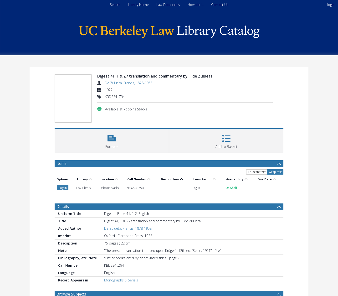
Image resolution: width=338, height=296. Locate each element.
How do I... (196, 4)
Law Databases (168, 4)
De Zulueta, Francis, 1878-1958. (129, 83)
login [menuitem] (330, 4)
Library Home (138, 4)
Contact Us (219, 4)
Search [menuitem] (115, 4)
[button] (112, 140)
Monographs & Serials (121, 280)
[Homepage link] (169, 30)
